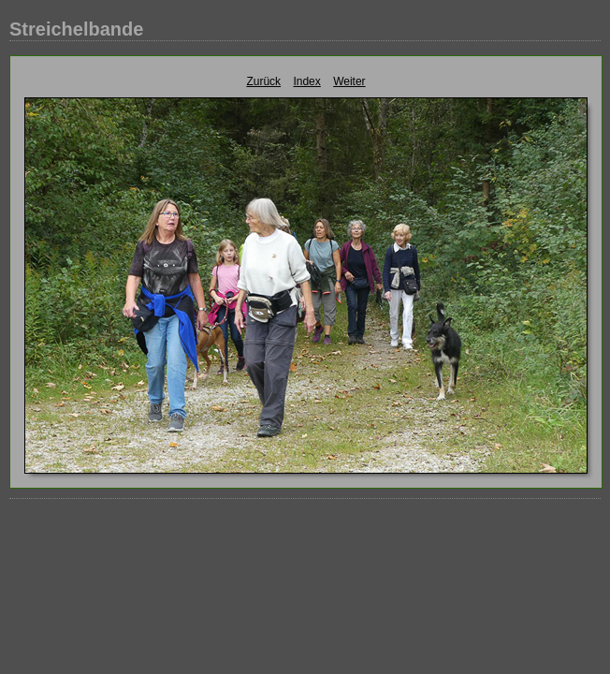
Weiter (349, 81)
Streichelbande (76, 29)
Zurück (263, 81)
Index (306, 81)
